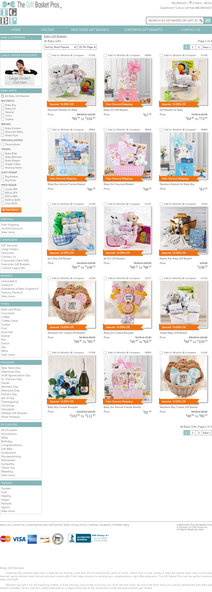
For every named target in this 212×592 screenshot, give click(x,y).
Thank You (8, 467)
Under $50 (11, 189)
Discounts (7, 253)
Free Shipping (10, 224)
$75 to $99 (11, 196)
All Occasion (9, 430)
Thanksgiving (9, 401)
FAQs (66, 525)
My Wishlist (179, 3)
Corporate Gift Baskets (143, 29)
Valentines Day (10, 371)
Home (15, 29)
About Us (5, 525)
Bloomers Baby (14, 131)
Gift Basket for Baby (171, 109)
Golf (3, 492)
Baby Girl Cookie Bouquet (118, 332)
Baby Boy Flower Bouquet (63, 407)
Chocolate (7, 313)
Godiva (5, 285)
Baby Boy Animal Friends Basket (66, 184)
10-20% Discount (12, 228)
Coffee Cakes (9, 320)
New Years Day (11, 367)
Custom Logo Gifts (13, 268)
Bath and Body (11, 309)
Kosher (5, 335)
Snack (5, 343)
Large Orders (9, 249)
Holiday (47, 29)
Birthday (6, 441)
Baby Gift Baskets (55, 36)
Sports (5, 507)
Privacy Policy (79, 525)
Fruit (4, 328)
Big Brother (11, 176)
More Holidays (10, 416)
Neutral (9, 112)
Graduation (8, 452)
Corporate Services (36, 525)
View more (8, 232)
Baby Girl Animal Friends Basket (122, 407)
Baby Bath (11, 153)
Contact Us (190, 29)
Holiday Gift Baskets (14, 413)
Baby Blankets (13, 157)
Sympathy (7, 464)
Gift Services (9, 245)
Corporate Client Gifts (15, 260)
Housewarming (11, 456)
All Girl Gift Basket (114, 258)
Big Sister (10, 180)
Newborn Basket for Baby (62, 109)
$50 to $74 (11, 192)
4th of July (7, 398)
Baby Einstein (13, 128)
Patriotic (6, 503)
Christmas (7, 405)
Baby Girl (10, 108)
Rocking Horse (13, 167)
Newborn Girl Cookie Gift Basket (66, 332)
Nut (3, 339)
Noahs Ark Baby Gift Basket (176, 258)
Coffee (5, 317)
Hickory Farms (10, 292)
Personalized (12, 144)
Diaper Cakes (13, 164)
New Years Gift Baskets (90, 29)
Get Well (6, 448)
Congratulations (11, 445)
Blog (126, 525)
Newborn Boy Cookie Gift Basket (179, 407)
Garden (6, 488)
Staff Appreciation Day (16, 375)
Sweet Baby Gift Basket (173, 332)
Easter (5, 383)
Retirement (8, 460)
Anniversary (9, 433)
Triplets (9, 119)
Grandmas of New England (18, 288)
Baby (4, 437)
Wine (4, 351)
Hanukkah (8, 409)
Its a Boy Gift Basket (59, 258)
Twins (8, 115)
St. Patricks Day (11, 379)
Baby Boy (10, 105)
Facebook (105, 525)
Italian (5, 499)
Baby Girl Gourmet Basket (119, 184)
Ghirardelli (7, 281)
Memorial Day (10, 390)
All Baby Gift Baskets (17, 96)
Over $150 (11, 203)
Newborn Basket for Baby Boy (177, 184)
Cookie (5, 324)
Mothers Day (9, 386)
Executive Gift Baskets (15, 264)
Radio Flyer (11, 135)
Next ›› (207, 47)
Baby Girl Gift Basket (116, 109)
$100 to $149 (12, 199)
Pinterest (117, 525)
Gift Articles (55, 525)
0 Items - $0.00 (200, 3)
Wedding (7, 471)
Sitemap (93, 525)
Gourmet (7, 332)
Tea (3, 347)
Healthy (6, 496)
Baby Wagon (12, 160)
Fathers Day (9, 394)
